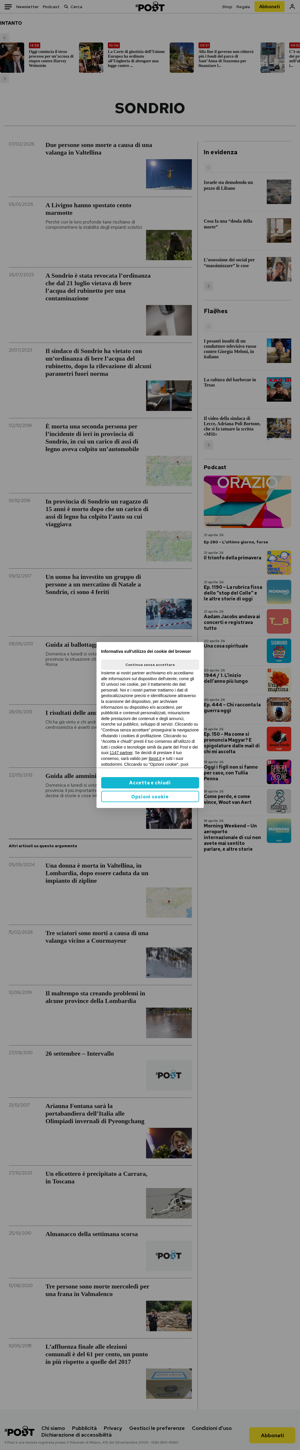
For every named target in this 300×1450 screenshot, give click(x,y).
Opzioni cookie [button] (150, 797)
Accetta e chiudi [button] (150, 783)
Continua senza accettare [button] (150, 664)
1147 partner (121, 752)
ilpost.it (155, 758)
